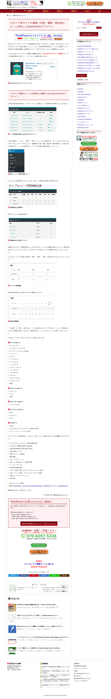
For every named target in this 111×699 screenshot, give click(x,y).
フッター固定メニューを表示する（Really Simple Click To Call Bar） (39, 648)
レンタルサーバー (83, 122)
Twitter (76, 671)
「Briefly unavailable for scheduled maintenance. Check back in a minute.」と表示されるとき (54, 680)
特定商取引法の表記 (80, 666)
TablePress (81, 100)
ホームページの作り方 (81, 681)
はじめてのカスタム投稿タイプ (87, 60)
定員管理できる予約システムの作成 (89, 68)
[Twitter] (13, 575)
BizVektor (80, 89)
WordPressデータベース (85, 125)
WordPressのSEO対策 (84, 119)
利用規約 (76, 663)
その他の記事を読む (81, 75)
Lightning (80, 92)
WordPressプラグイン (21, 15)
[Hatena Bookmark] (44, 575)
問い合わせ (77, 676)
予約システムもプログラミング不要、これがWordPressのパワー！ (38, 615)
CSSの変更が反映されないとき (87, 57)
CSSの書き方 (82, 116)
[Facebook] (24, 575)
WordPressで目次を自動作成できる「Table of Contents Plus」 (37, 604)
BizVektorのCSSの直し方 (85, 54)
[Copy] (64, 575)
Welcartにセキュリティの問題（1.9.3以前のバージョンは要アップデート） (40, 626)
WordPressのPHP (83, 127)
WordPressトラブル (84, 114)
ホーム (10, 15)
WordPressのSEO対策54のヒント (88, 63)
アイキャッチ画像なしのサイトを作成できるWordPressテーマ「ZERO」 (55, 676)
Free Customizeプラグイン (82, 673)
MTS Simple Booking (84, 94)
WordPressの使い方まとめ (86, 71)
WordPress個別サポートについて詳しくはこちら (39, 523)
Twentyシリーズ (83, 103)
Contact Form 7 (82, 97)
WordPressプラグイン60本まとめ (88, 49)
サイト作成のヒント (84, 105)
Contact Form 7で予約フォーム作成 (89, 65)
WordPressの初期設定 (84, 46)
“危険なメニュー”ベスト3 (85, 52)
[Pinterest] (34, 575)
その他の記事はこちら (89, 34)
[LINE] (54, 575)
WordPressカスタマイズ (85, 111)
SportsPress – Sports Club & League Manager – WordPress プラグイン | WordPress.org (41, 486)
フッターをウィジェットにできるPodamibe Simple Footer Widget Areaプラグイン (43, 637)
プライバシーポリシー (81, 668)
